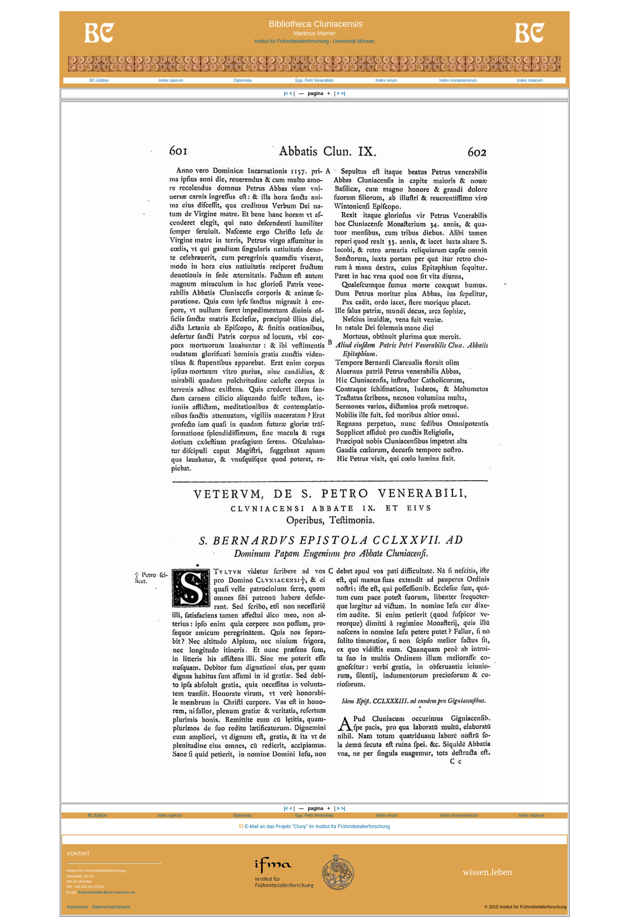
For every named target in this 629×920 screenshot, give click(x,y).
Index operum (171, 80)
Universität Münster (353, 41)
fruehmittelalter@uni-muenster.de (106, 892)
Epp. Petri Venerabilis (314, 80)
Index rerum (386, 80)
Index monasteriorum (458, 80)
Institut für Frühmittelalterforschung (291, 41)
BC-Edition (99, 80)
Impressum (77, 906)
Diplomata (243, 80)
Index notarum (530, 80)
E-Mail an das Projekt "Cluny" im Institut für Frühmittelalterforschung (317, 826)
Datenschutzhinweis (111, 906)
